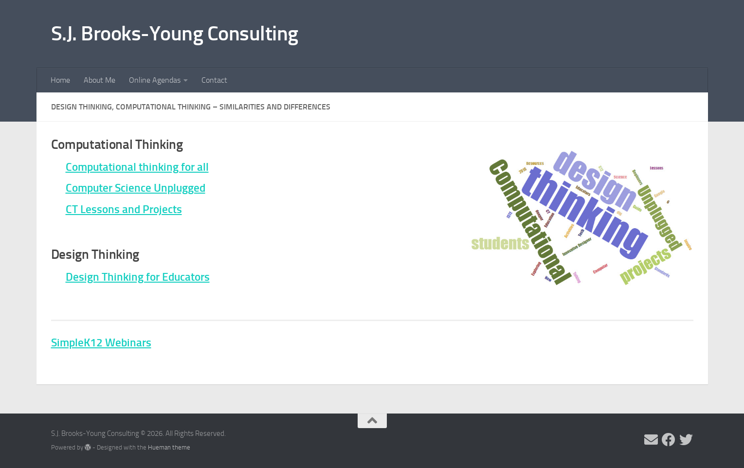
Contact (214, 80)
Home (60, 80)
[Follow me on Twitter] (686, 440)
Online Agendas (155, 80)
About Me (99, 80)
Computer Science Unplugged (135, 188)
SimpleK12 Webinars (101, 342)
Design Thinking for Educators (138, 277)
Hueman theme (169, 447)
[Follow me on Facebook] (668, 440)
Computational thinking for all (137, 167)
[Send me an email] (651, 440)
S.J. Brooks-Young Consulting (174, 33)
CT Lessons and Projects (124, 209)
